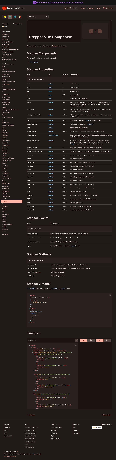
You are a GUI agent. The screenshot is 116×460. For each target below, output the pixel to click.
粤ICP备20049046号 (10, 456)
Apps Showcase (55, 438)
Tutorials (53, 430)
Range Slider (6, 183)
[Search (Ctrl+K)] (71, 8)
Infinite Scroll (6, 122)
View (3, 232)
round (29, 158)
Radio (4, 181)
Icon (3, 120)
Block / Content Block (8, 81)
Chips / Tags (6, 97)
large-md (30, 177)
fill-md (29, 199)
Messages (5, 148)
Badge (4, 79)
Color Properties (7, 54)
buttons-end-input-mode (35, 151)
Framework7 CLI (29, 438)
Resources (91, 8)
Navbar (4, 150)
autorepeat (30, 109)
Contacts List (6, 102)
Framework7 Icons (30, 441)
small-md (30, 188)
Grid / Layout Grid (7, 117)
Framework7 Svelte (30, 436)
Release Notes (8, 436)
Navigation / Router (8, 52)
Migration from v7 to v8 (9, 59)
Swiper (4, 209)
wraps (29, 102)
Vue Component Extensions (10, 49)
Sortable (4, 199)
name (28, 128)
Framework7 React (30, 433)
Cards (4, 92)
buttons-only (31, 131)
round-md (30, 166)
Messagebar (6, 145)
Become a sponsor (17, 23)
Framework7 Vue (30, 430)
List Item (4, 138)
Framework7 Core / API (32, 427)
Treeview (5, 229)
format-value (31, 135)
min (28, 91)
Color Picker (6, 99)
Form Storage (6, 112)
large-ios (30, 173)
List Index (5, 135)
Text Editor (5, 214)
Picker (4, 163)
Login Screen (6, 140)
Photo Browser (6, 160)
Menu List (5, 143)
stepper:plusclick (33, 242)
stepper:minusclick (34, 238)
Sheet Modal (6, 191)
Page (3, 155)
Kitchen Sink (6, 36)
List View (4, 130)
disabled (30, 155)
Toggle (4, 221)
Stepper (4, 201)
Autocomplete (6, 76)
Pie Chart (5, 166)
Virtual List (5, 234)
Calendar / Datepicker (8, 89)
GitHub (75, 430)
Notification (5, 153)
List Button (5, 132)
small (29, 180)
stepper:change (32, 233)
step (28, 99)
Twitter (75, 427)
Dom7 (26, 444)
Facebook (76, 433)
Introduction (5, 34)
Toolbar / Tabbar (7, 224)
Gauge (4, 115)
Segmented (5, 188)
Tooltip (4, 227)
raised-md (30, 210)
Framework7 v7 (29, 447)
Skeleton (5, 193)
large (29, 169)
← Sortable (31, 415)
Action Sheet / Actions (8, 71)
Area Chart (5, 74)
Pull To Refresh (6, 178)
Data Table (5, 104)
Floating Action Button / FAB (10, 110)
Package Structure (7, 42)
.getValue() (31, 276)
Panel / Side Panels (8, 158)
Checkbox (5, 94)
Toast (4, 219)
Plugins (53, 436)
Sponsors (6, 430)
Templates (54, 433)
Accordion (5, 69)
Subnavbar (5, 204)
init (28, 84)
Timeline (4, 216)
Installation (5, 39)
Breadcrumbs (6, 84)
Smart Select (6, 196)
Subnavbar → (107, 415)
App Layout (5, 44)
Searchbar (5, 186)
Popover (4, 168)
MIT (18, 451)
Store (3, 57)
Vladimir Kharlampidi (35, 454)
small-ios (30, 184)
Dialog (4, 107)
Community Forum (56, 427)
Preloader (5, 173)
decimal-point (32, 148)
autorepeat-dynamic (34, 115)
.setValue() (34, 272)
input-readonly (32, 124)
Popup (4, 171)
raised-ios (30, 206)
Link (3, 127)
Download (7, 427)
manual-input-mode (33, 140)
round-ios (30, 162)
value (29, 88)
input (29, 120)
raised (29, 203)
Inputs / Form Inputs (8, 125)
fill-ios (30, 195)
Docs (83, 8)
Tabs (3, 211)
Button (4, 87)
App (3, 66)
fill (28, 192)
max (28, 95)
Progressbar (6, 176)
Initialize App (6, 47)
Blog (98, 8)
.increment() (31, 265)
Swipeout (5, 206)
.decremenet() (32, 268)
